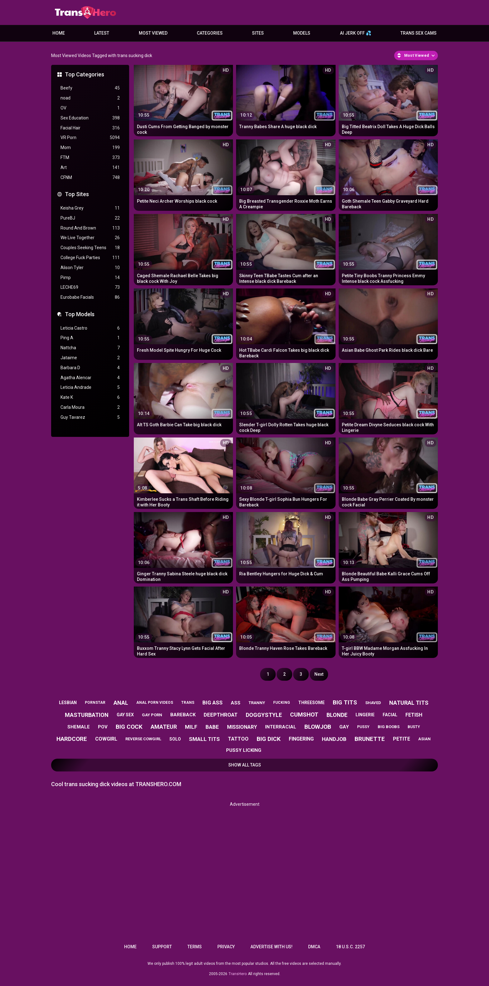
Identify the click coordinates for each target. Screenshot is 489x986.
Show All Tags (244, 764)
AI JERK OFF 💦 (355, 33)
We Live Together (90, 237)
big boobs (388, 726)
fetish (413, 715)
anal (121, 702)
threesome (311, 702)
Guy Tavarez (90, 417)
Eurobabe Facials (90, 297)
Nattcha (90, 347)
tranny (257, 702)
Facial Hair (90, 128)
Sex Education (90, 118)
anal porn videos (154, 702)
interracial (280, 727)
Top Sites (77, 194)
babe (212, 727)
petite (401, 739)
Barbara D (90, 367)
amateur (164, 726)
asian (424, 739)
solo (175, 739)
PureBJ (90, 218)
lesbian (68, 702)
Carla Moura (90, 407)
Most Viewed (153, 33)
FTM (90, 157)
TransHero (238, 974)
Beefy (90, 88)
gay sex (125, 714)
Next (318, 674)
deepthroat (221, 715)
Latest (101, 33)
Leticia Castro (90, 328)
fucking (281, 702)
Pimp (90, 277)
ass (235, 703)
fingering (301, 739)
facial (390, 714)
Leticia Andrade (90, 387)
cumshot (304, 714)
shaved (373, 702)
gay (344, 727)
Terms (194, 946)
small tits (204, 739)
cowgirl (106, 739)
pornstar (95, 702)
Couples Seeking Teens (90, 247)
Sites (258, 33)
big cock (129, 726)
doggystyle (264, 715)
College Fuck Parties (90, 257)
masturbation (87, 715)
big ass (212, 702)
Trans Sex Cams (418, 33)
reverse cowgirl (143, 739)
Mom (90, 147)
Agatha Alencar (90, 377)
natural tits (408, 702)
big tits (345, 702)
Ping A (90, 338)
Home (58, 33)
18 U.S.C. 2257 (350, 946)
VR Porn (90, 137)
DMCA (314, 946)
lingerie (365, 714)
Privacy (226, 946)
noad (90, 98)
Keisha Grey (90, 208)
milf (191, 727)
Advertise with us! (271, 946)
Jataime (90, 357)
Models (301, 33)
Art (90, 167)
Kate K (90, 397)
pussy (363, 727)
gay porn (152, 715)
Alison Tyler (90, 267)
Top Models (79, 314)
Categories (210, 33)
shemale (78, 727)
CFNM (90, 177)
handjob (334, 739)
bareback (183, 715)
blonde (337, 715)
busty (414, 727)
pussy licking (243, 750)
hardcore (71, 738)
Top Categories (84, 74)
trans (187, 702)
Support (162, 946)
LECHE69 (90, 287)
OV (90, 108)
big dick (269, 738)
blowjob (317, 726)
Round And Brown (90, 228)
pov (103, 727)
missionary (242, 727)
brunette (370, 738)
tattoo (238, 739)
